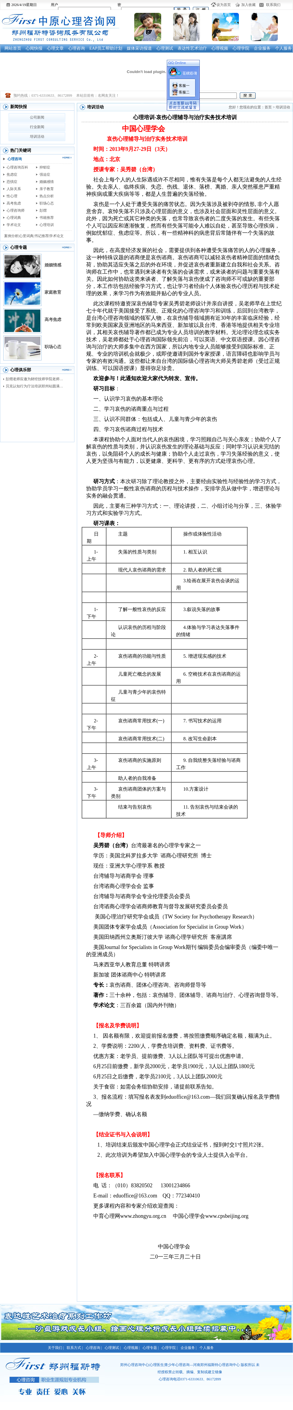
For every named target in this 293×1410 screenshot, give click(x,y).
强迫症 (44, 174)
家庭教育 (53, 292)
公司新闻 (37, 117)
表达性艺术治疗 (192, 48)
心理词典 (14, 218)
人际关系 (14, 189)
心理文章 (55, 48)
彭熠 (43, 210)
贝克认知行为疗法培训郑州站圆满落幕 (36, 386)
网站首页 (12, 48)
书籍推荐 (46, 218)
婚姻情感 (53, 265)
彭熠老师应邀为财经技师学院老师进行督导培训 (36, 379)
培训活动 (37, 136)
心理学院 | (169, 1348)
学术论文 (14, 225)
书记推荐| (41, 236)
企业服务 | (188, 1348)
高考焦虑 (14, 203)
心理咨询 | (94, 1348)
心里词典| (26, 236)
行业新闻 (37, 127)
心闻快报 (34, 48)
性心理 (12, 196)
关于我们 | (56, 1348)
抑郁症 (44, 167)
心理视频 (219, 48)
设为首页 (223, 5)
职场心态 (46, 203)
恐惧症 (12, 182)
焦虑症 (12, 174)
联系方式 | (75, 1348)
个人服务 (283, 48)
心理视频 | (132, 1348)
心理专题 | (150, 1348)
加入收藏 (248, 5)
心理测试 (164, 48)
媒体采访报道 (139, 48)
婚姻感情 (46, 182)
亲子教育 (46, 189)
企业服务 (262, 48)
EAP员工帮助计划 (105, 48)
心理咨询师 (16, 210)
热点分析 (46, 196)
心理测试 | (112, 1348)
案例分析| (11, 236)
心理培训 (46, 225)
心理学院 (241, 48)
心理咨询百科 (17, 167)
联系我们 (273, 5)
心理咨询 (76, 48)
